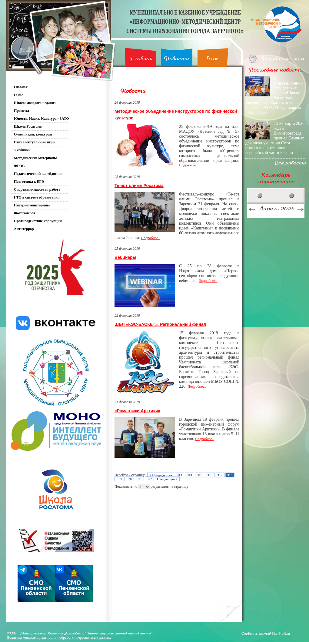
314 (189, 475)
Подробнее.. (188, 165)
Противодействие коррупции (38, 221)
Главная (141, 58)
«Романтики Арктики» (137, 410)
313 (179, 475)
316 (209, 475)
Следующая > (167, 479)
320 (129, 479)
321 (139, 479)
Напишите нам (282, 58)
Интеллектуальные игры (34, 142)
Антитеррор (24, 229)
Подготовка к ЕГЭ (29, 181)
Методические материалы (35, 158)
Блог (211, 58)
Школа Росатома (28, 126)
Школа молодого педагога (35, 103)
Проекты (21, 111)
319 (119, 479)
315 (199, 475)
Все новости (290, 163)
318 (230, 475)
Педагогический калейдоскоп (38, 174)
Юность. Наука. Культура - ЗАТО (41, 118)
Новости (176, 58)
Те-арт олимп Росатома (139, 185)
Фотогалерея (24, 213)
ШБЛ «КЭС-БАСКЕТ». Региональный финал (160, 324)
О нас (18, 95)
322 (149, 479)
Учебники (22, 150)
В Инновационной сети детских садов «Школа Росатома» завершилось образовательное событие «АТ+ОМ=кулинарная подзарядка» (274, 95)
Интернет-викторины (32, 205)
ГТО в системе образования (37, 197)
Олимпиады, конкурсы (33, 134)
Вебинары (125, 257)
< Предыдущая (160, 475)
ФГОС (19, 166)
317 (219, 475)
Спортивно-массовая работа (37, 189)
